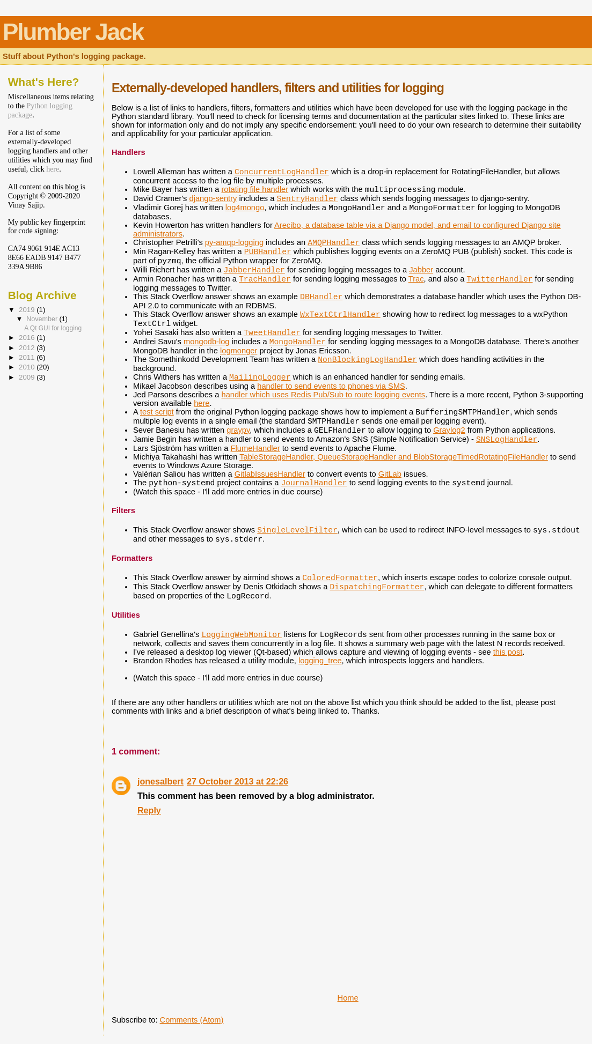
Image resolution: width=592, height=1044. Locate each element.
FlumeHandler (255, 448)
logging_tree (320, 660)
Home (348, 998)
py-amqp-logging (234, 242)
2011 (27, 357)
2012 (27, 348)
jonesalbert (160, 781)
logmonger (238, 350)
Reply (149, 810)
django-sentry (213, 198)
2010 (27, 367)
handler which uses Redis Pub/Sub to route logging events (323, 394)
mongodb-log (207, 341)
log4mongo (245, 207)
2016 (27, 338)
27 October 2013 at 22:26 (237, 781)
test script (157, 412)
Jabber (421, 269)
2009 (27, 377)
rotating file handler (254, 189)
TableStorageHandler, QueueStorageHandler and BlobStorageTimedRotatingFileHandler (393, 457)
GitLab (389, 474)
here (201, 403)
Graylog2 (449, 430)
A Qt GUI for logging (53, 328)
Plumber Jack (73, 32)
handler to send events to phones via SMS (331, 386)
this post (508, 652)
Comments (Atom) (192, 1020)
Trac (416, 279)
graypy (238, 430)
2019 (27, 310)
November (42, 319)
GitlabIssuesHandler (270, 474)
